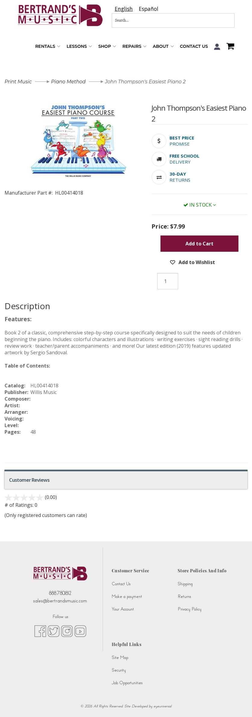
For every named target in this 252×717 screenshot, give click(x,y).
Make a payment (127, 596)
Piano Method (68, 82)
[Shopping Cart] (228, 47)
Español (148, 8)
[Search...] (153, 20)
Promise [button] (180, 144)
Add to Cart (199, 243)
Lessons (79, 46)
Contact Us (194, 46)
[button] (217, 47)
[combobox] (124, 8)
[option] (148, 8)
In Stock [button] (199, 205)
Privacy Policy (189, 609)
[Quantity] (167, 281)
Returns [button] (180, 180)
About (163, 46)
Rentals (48, 46)
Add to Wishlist (196, 262)
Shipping (185, 583)
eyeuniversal (162, 706)
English (124, 8)
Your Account (123, 609)
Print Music (18, 82)
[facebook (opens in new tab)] (40, 630)
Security (119, 670)
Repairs (134, 46)
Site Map (120, 657)
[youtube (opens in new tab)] (80, 630)
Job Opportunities (127, 682)
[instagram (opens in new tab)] (67, 630)
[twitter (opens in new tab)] (54, 630)
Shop (107, 46)
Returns (184, 596)
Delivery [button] (180, 162)
